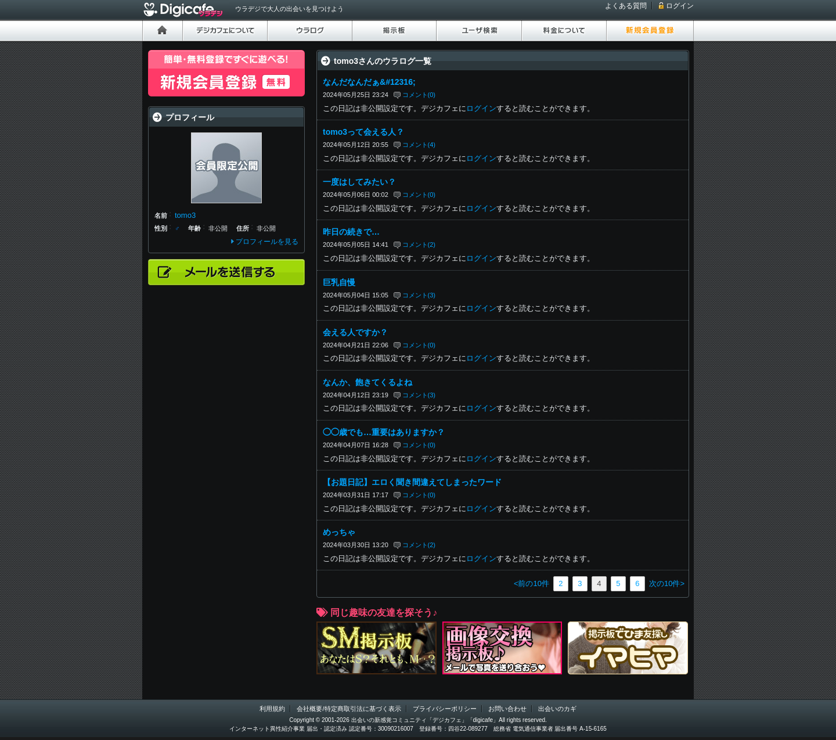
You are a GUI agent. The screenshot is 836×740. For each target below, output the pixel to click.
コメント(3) (419, 295)
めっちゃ (339, 532)
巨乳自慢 (339, 282)
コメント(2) (419, 244)
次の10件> (666, 583)
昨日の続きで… (351, 231)
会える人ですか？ (355, 332)
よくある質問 (626, 6)
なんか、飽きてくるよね (367, 382)
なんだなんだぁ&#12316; (369, 82)
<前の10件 (531, 583)
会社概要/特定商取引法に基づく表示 (349, 708)
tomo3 (185, 215)
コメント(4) (419, 144)
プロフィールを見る (267, 242)
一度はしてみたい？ (359, 181)
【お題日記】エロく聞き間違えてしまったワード (412, 482)
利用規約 (272, 708)
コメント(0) (419, 94)
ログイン (680, 6)
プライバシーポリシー (445, 708)
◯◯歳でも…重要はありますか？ (384, 432)
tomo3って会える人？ (363, 131)
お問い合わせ (507, 708)
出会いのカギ (557, 708)
